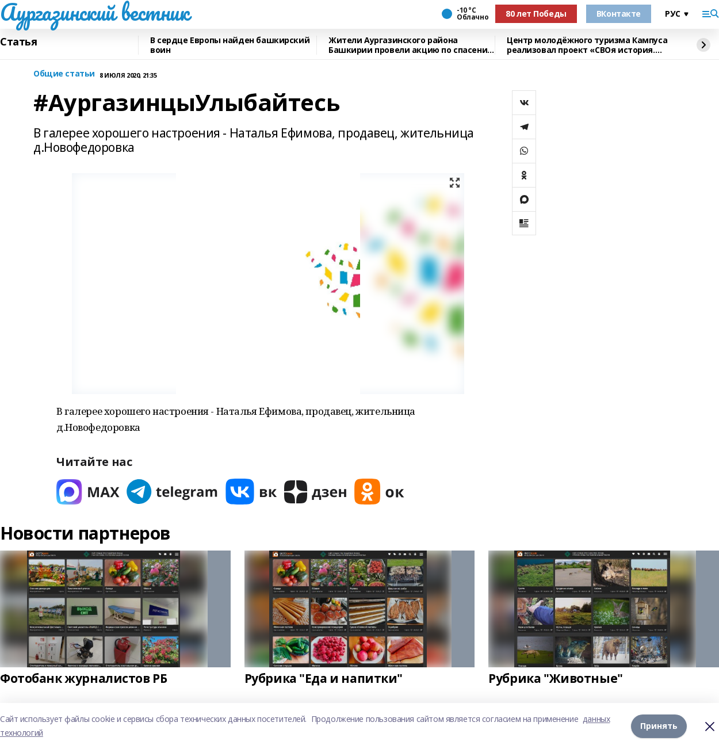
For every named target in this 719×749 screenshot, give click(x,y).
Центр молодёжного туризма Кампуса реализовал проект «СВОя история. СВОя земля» (587, 45)
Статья (18, 42)
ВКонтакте (618, 13)
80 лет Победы (536, 13)
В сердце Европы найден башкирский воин (229, 45)
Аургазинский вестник (94, 12)
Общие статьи (64, 74)
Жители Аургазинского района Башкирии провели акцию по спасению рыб (411, 45)
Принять (659, 725)
